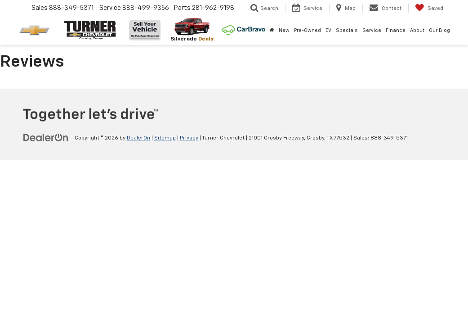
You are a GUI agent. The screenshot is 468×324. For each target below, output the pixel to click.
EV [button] (328, 30)
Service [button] (371, 30)
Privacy (189, 138)
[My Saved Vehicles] (429, 8)
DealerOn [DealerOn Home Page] (138, 138)
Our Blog (439, 30)
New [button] (284, 30)
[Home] (271, 30)
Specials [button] (347, 30)
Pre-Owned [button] (307, 30)
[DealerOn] (46, 138)
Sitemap (165, 138)
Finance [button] (396, 30)
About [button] (417, 30)
